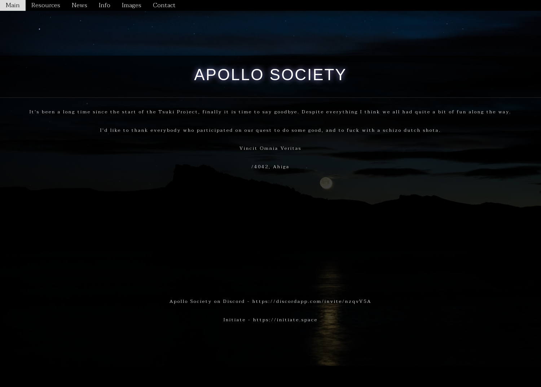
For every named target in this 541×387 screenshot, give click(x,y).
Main (13, 5)
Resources (45, 5)
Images (131, 5)
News (79, 5)
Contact (164, 5)
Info (104, 5)
